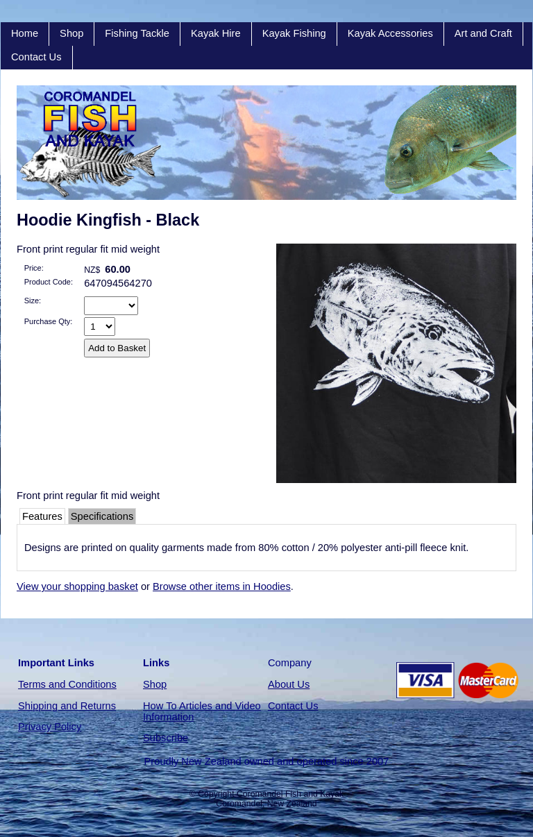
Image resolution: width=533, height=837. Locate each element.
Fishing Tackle (137, 33)
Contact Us (36, 56)
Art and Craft (483, 33)
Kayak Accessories (390, 33)
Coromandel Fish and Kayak (290, 794)
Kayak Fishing (294, 33)
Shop (71, 33)
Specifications (102, 516)
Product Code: (48, 282)
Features (42, 516)
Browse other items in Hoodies (222, 586)
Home (24, 33)
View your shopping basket (77, 586)
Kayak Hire (216, 33)
